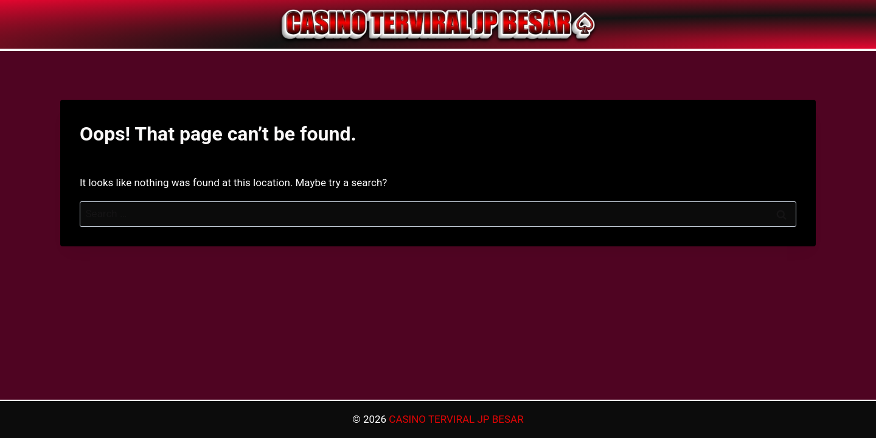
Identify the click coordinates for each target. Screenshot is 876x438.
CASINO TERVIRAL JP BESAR (456, 419)
